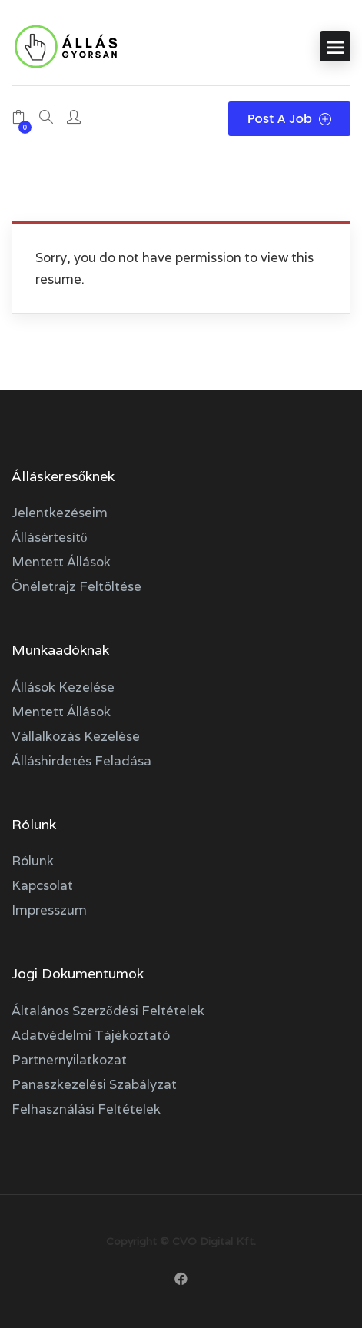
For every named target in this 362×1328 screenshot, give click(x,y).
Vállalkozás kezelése (76, 736)
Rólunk (33, 860)
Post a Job (289, 119)
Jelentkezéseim (60, 512)
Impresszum (49, 909)
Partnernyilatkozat (69, 1059)
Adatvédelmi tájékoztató (91, 1035)
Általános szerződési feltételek (108, 1010)
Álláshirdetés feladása (81, 760)
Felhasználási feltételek (86, 1109)
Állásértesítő (50, 537)
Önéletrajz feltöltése (76, 586)
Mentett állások (61, 561)
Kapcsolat (42, 885)
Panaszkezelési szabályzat (94, 1084)
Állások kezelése (63, 687)
